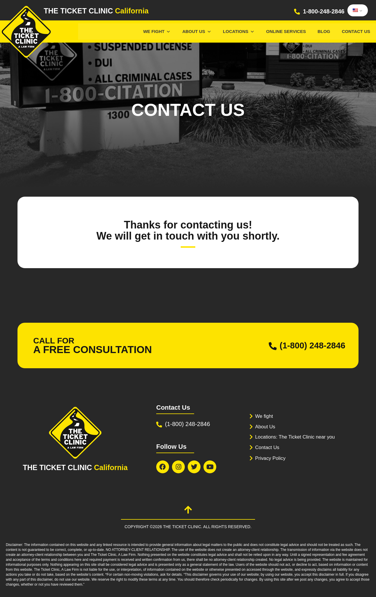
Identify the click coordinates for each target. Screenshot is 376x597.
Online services (286, 31)
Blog (323, 31)
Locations (238, 31)
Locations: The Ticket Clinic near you (295, 436)
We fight (264, 416)
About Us (196, 31)
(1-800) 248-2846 (311, 345)
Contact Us (356, 31)
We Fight (157, 31)
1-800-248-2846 (323, 11)
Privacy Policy (270, 457)
